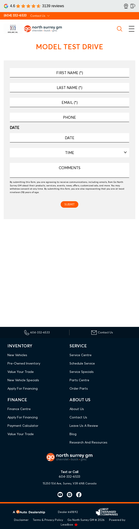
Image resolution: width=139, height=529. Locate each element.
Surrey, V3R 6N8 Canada (79, 483)
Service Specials (82, 372)
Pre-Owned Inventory (23, 363)
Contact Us (78, 417)
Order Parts (79, 388)
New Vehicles (17, 355)
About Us (77, 409)
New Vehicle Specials (23, 380)
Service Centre (81, 355)
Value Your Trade (20, 372)
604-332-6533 (69, 476)
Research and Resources (88, 442)
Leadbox (69, 524)
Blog (73, 434)
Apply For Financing (22, 388)
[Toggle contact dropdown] (48, 16)
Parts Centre (79, 380)
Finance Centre (19, 409)
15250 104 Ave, (52, 483)
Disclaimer (21, 520)
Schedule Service (82, 363)
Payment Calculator (22, 426)
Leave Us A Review (84, 426)
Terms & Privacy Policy (48, 520)
